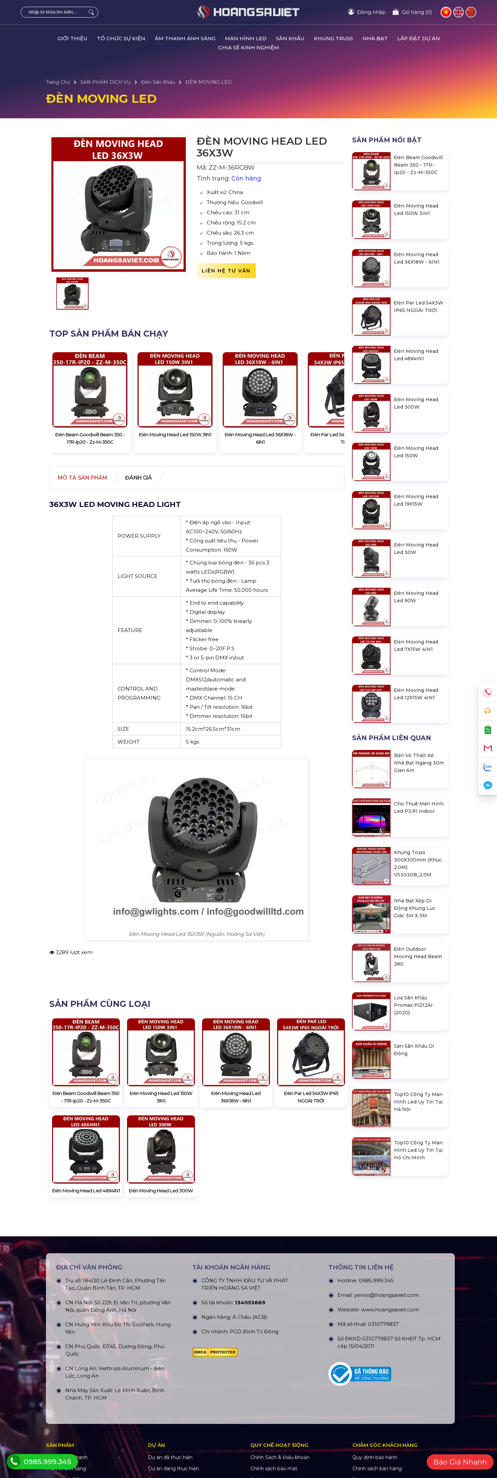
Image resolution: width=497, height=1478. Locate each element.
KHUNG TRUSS (333, 38)
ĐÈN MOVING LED (208, 82)
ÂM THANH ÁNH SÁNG (185, 38)
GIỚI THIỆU (72, 38)
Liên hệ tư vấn (226, 271)
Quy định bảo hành (374, 1461)
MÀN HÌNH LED (246, 38)
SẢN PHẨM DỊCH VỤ (105, 82)
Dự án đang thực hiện (173, 1472)
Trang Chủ (58, 82)
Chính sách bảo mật (273, 1472)
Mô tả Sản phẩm (84, 478)
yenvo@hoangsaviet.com (386, 1298)
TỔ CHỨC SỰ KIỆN (121, 38)
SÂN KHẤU (290, 38)
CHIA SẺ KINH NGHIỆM (248, 47)
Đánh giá (144, 478)
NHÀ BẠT (375, 38)
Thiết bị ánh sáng (66, 1472)
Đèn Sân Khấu (158, 82)
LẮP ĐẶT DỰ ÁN (418, 38)
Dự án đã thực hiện (170, 1461)
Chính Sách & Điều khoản (279, 1461)
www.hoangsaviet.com (390, 1313)
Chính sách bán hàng (377, 1472)
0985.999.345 (376, 1284)
